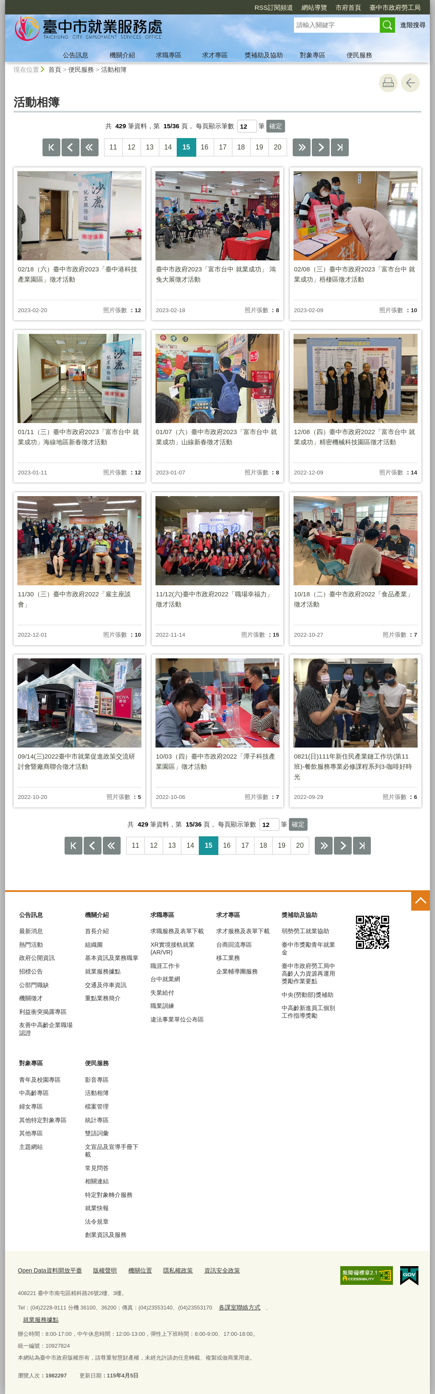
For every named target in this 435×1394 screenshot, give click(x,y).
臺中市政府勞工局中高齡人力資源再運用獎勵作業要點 (308, 973)
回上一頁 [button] (410, 82)
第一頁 (51, 147)
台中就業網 (165, 979)
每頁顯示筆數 (215, 126)
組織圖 (94, 944)
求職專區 (168, 55)
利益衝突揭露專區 (43, 1011)
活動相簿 (114, 69)
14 (168, 147)
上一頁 (70, 147)
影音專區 (97, 1079)
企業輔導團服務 (237, 971)
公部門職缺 (34, 985)
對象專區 (312, 55)
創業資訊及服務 (106, 1234)
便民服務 (359, 55)
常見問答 (97, 1168)
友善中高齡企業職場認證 (46, 1029)
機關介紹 (122, 55)
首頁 (54, 69)
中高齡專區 (34, 1092)
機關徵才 (31, 998)
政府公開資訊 (37, 957)
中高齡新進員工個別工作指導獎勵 (308, 1012)
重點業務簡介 (103, 998)
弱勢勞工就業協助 (305, 931)
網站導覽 (314, 7)
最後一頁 (340, 147)
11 (113, 147)
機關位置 (133, 1270)
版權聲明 (100, 1270)
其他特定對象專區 (43, 1120)
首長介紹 (97, 931)
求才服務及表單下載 (243, 931)
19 (259, 147)
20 (278, 147)
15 (186, 147)
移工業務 (228, 957)
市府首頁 (348, 7)
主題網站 (31, 1146)
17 (223, 147)
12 (132, 147)
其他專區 (31, 1133)
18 (241, 147)
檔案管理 (97, 1106)
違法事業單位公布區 (177, 1019)
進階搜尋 (413, 24)
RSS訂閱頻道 (273, 7)
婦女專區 (31, 1106)
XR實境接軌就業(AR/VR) (172, 948)
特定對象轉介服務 (109, 1194)
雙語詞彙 (97, 1133)
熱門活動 (31, 944)
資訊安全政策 (210, 1270)
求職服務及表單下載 (177, 931)
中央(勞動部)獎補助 (307, 994)
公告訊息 (75, 55)
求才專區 (215, 55)
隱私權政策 (169, 1270)
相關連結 (97, 1181)
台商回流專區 (234, 944)
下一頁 (321, 147)
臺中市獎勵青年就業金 (308, 948)
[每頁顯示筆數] (247, 126)
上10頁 (90, 147)
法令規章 (97, 1221)
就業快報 (97, 1208)
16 (205, 147)
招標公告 (31, 971)
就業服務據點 (103, 971)
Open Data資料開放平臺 (47, 1270)
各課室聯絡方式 (237, 1306)
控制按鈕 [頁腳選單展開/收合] (420, 901)
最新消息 (31, 931)
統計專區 (97, 1120)
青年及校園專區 (40, 1079)
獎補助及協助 (264, 55)
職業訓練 (162, 1005)
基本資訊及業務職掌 (111, 957)
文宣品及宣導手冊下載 (111, 1150)
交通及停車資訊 (106, 985)
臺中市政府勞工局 (395, 7)
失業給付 (162, 992)
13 (150, 147)
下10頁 (302, 147)
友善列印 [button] (388, 82)
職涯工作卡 (165, 965)
